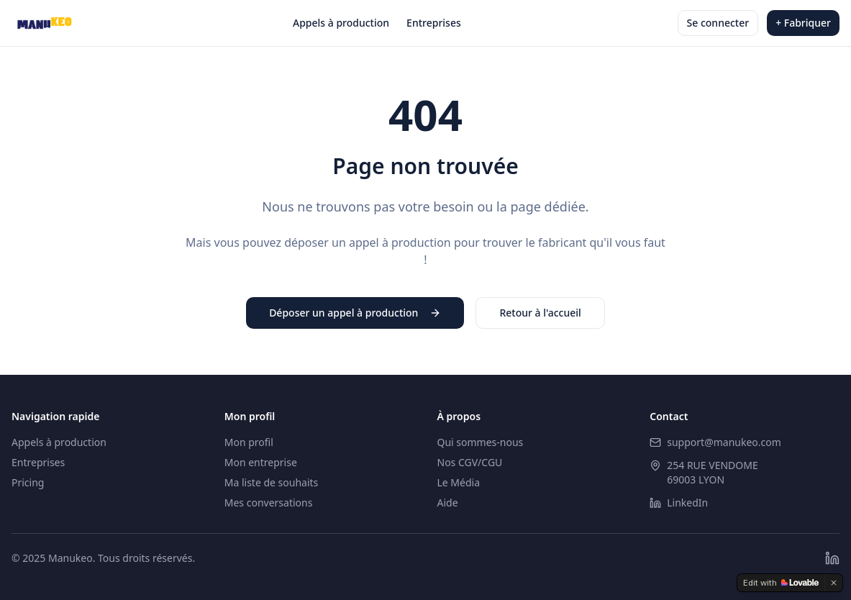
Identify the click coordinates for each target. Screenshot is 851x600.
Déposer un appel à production (355, 312)
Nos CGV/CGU (470, 462)
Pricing (28, 482)
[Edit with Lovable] (780, 582)
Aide (447, 502)
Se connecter (718, 22)
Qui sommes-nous (480, 442)
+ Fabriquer (803, 22)
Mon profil (248, 442)
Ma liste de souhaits (271, 482)
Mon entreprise (260, 462)
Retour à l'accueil (540, 312)
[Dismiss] (833, 582)
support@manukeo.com (724, 442)
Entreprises (433, 22)
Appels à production (341, 22)
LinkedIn (687, 502)
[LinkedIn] (832, 558)
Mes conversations (268, 502)
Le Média (459, 482)
